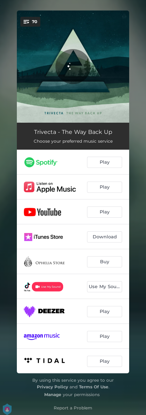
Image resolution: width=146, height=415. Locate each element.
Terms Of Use (93, 386)
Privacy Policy (52, 386)
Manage (52, 394)
